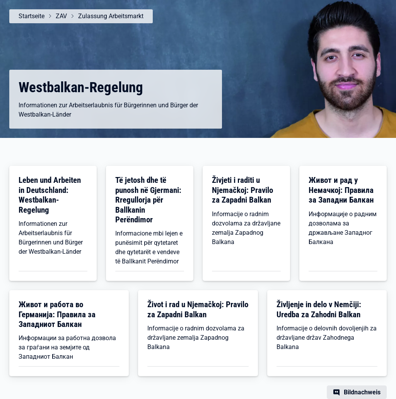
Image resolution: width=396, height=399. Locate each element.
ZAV (61, 16)
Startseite (31, 16)
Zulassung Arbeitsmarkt (110, 16)
